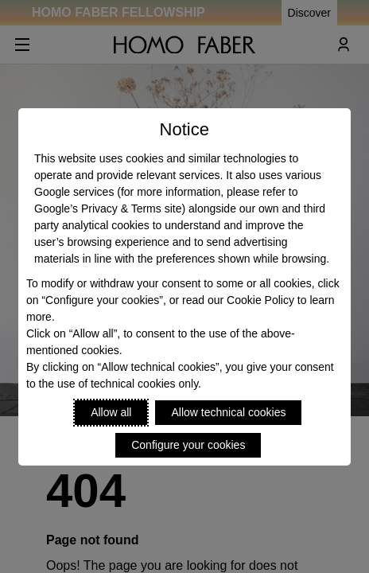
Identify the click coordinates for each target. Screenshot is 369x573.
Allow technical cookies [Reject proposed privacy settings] (228, 412)
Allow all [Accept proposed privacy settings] (111, 412)
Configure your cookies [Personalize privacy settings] (188, 445)
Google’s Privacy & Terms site (107, 208)
